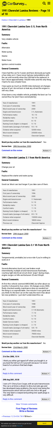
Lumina (22, 20)
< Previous (6, 416)
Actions (47, 151)
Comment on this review (12, 150)
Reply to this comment (12, 373)
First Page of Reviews (26, 408)
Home (4, 20)
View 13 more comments (26, 404)
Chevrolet (13, 20)
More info (19, 426)
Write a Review (26, 411)
